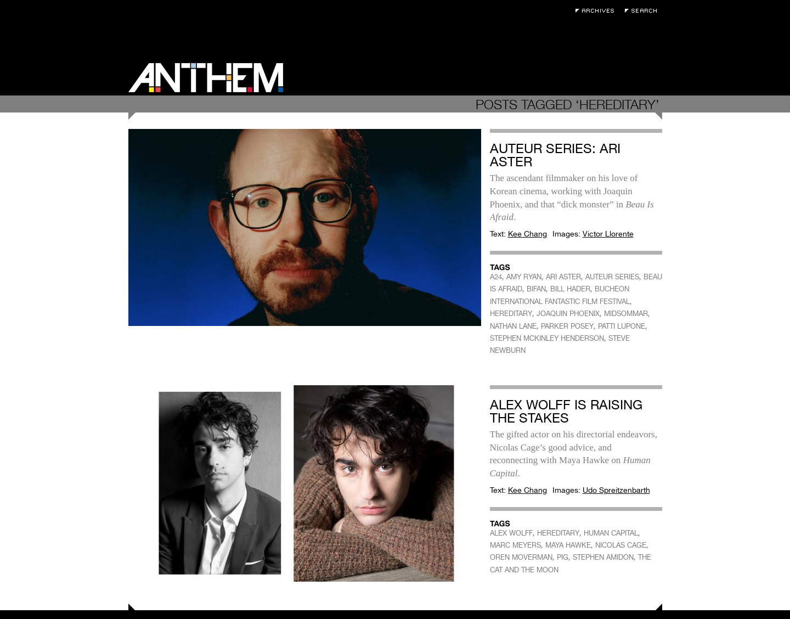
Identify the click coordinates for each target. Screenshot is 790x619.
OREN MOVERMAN (521, 557)
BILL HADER (570, 289)
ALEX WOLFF (511, 533)
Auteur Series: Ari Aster (555, 155)
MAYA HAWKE (568, 545)
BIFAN (536, 289)
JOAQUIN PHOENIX (568, 314)
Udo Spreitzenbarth (616, 490)
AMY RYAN (523, 277)
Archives (597, 11)
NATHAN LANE (513, 326)
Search (643, 11)
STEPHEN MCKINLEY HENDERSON (547, 338)
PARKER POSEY (567, 326)
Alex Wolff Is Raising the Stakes (566, 411)
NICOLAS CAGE (620, 545)
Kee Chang (527, 233)
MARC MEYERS (515, 545)
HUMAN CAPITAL (611, 533)
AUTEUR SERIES (612, 277)
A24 (496, 277)
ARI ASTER (563, 277)
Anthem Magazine (205, 77)
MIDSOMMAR (626, 314)
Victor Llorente (608, 233)
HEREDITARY (511, 314)
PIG (562, 557)
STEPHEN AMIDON (603, 557)
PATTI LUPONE (621, 326)
